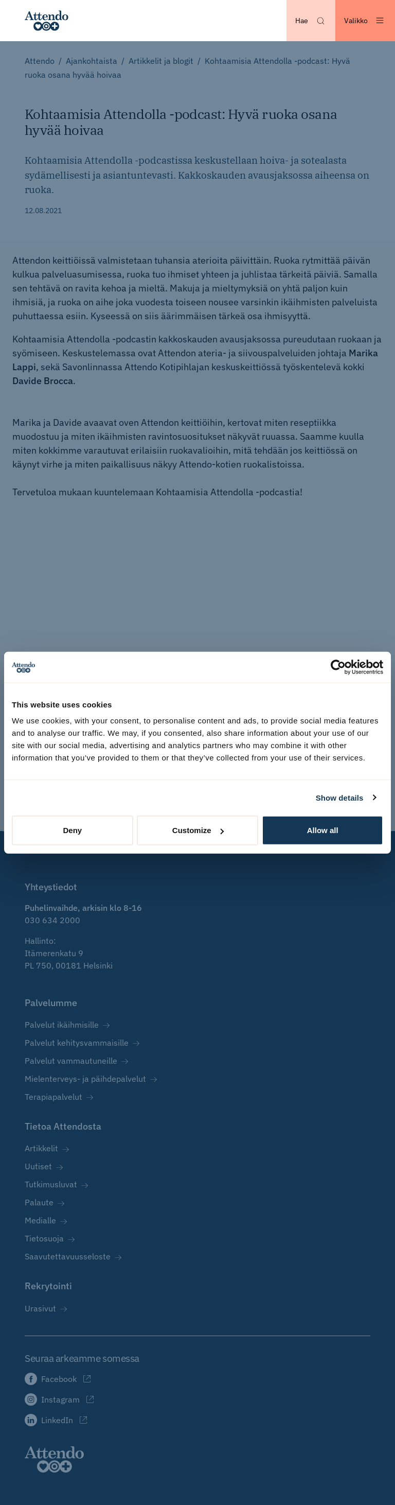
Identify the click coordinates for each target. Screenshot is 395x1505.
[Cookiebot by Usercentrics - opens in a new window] (338, 666)
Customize (198, 830)
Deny (72, 830)
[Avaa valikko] (365, 20)
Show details (340, 797)
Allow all (322, 830)
